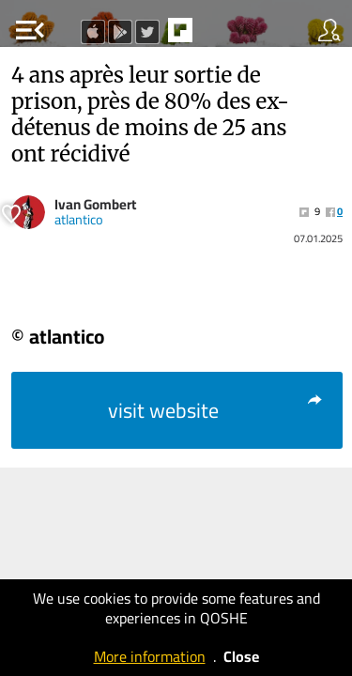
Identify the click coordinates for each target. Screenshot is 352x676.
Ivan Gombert (95, 204)
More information (150, 656)
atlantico (78, 219)
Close (241, 656)
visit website (216, 410)
